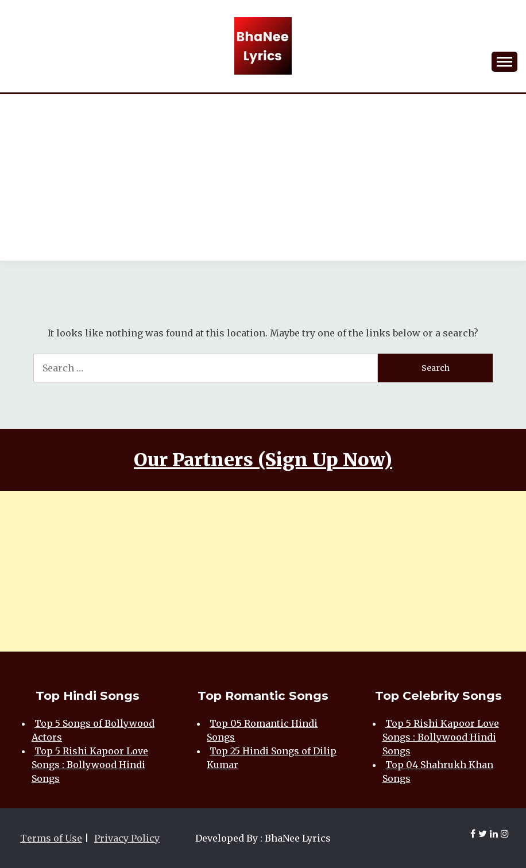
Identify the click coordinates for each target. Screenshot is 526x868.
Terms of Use (51, 838)
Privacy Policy (127, 838)
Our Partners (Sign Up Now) (263, 459)
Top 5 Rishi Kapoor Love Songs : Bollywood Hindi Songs (90, 764)
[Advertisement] (263, 180)
